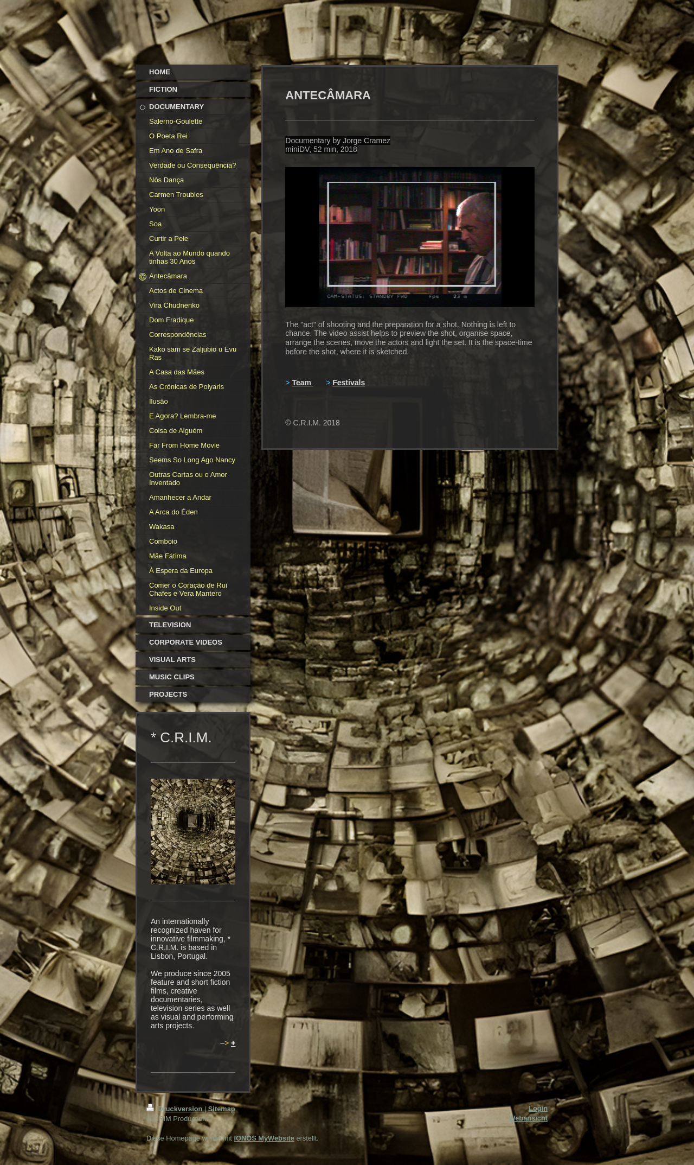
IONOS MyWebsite (264, 1138)
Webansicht (528, 1118)
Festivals (348, 382)
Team (301, 382)
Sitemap (221, 1109)
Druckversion (175, 1109)
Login (538, 1108)
